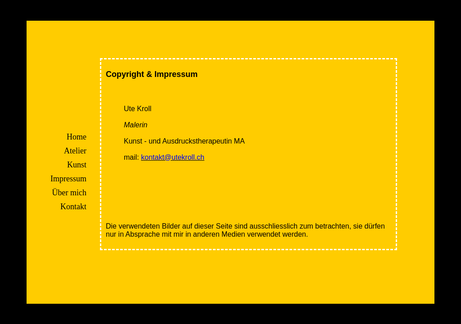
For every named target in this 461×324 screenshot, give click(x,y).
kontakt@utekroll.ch (181, 157)
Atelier (84, 150)
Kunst (85, 164)
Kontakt (82, 206)
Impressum (77, 178)
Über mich (78, 192)
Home (85, 136)
